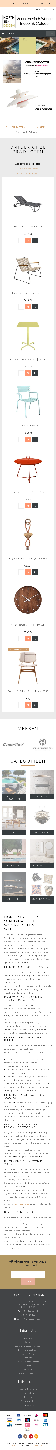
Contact (28, 1342)
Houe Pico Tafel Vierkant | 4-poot (28, 359)
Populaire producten (28, 173)
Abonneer (28, 1281)
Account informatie (28, 1389)
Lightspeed (17, 1445)
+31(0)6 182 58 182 (29, 1311)
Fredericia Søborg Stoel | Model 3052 (28, 691)
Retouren (28, 1358)
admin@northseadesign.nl (29, 1319)
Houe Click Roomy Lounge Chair (28, 292)
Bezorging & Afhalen (28, 1350)
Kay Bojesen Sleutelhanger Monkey (28, 558)
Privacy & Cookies (28, 1354)
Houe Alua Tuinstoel (28, 425)
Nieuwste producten (28, 168)
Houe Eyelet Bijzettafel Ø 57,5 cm (28, 492)
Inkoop (28, 1366)
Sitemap (28, 1370)
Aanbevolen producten (28, 164)
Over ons (28, 1338)
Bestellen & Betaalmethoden (28, 1346)
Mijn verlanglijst (28, 1401)
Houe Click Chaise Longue (28, 226)
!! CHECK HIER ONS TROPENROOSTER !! (26, 3)
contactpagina (21, 1204)
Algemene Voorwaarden (28, 1362)
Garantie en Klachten (28, 1373)
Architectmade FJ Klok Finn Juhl (28, 624)
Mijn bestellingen (28, 1393)
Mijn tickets (28, 1397)
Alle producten (28, 1405)
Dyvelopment (38, 1445)
